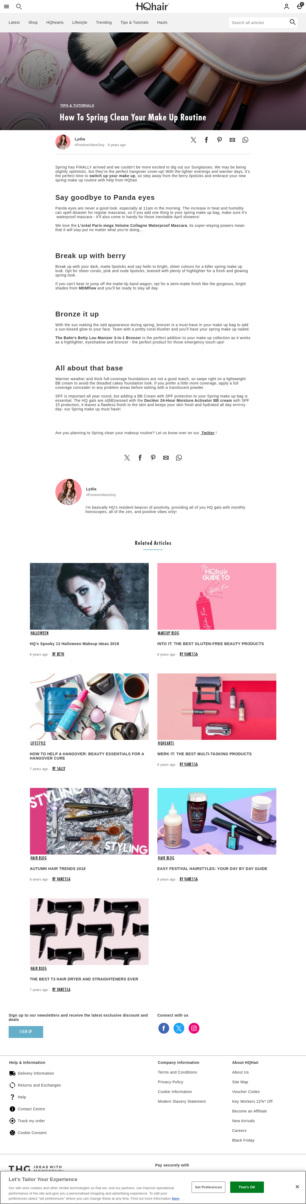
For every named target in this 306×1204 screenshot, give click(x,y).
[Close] (297, 1187)
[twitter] (178, 1028)
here (175, 1198)
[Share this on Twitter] (193, 139)
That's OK (247, 1187)
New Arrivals (243, 1121)
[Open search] (18, 6)
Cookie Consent (32, 1133)
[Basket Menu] (299, 6)
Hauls (162, 22)
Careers (239, 1130)
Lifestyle (79, 22)
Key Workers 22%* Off (252, 1101)
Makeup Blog (168, 633)
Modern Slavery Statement (182, 1101)
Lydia (80, 139)
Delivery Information (36, 1073)
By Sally (59, 769)
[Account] (286, 6)
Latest (14, 22)
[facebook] (163, 1028)
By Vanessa (189, 654)
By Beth (58, 654)
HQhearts (55, 22)
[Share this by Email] (232, 139)
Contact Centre (31, 1109)
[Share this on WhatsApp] (245, 139)
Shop (33, 22)
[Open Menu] (6, 6)
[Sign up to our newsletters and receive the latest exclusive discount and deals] (26, 1032)
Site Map (240, 1082)
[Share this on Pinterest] (219, 139)
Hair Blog (38, 858)
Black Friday (243, 1140)
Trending (104, 22)
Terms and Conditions (177, 1072)
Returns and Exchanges (39, 1085)
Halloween (39, 633)
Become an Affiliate (249, 1111)
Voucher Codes (246, 1092)
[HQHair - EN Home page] (152, 6)
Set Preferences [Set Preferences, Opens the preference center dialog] (208, 1187)
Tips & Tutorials (134, 22)
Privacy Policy (170, 1082)
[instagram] (194, 1028)
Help (22, 1097)
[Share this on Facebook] (206, 139)
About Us (240, 1072)
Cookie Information (175, 1092)
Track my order (31, 1121)
